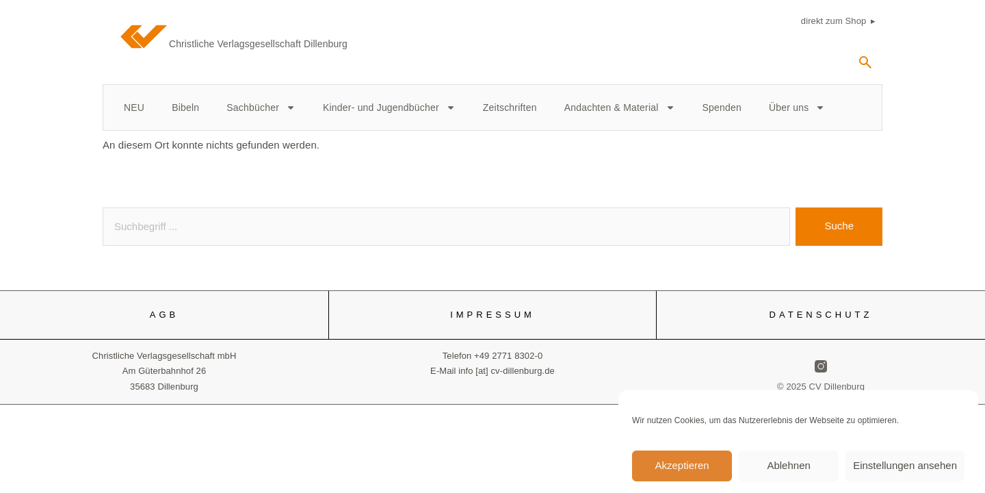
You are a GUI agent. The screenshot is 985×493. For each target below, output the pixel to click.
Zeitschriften (510, 107)
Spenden (721, 107)
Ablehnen (788, 470)
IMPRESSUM (492, 314)
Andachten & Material (619, 107)
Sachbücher (261, 107)
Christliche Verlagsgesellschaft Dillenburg (258, 43)
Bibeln (185, 107)
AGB (164, 314)
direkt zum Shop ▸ (838, 21)
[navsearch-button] (865, 67)
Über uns (797, 107)
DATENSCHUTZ (821, 314)
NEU (134, 107)
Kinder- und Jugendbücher (389, 107)
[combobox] (446, 226)
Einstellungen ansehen (905, 470)
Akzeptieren (682, 470)
